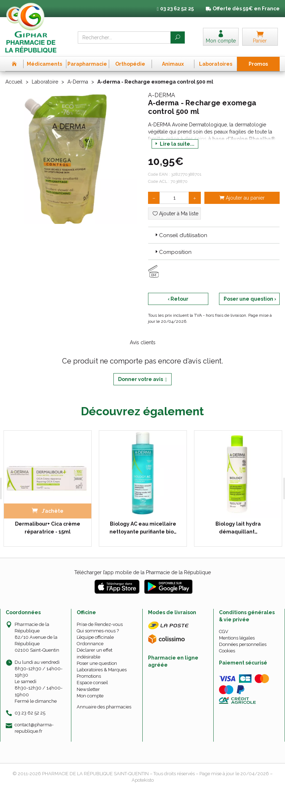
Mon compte (90, 695)
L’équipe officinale (95, 637)
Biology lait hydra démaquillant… (238, 528)
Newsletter (88, 689)
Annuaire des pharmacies (104, 707)
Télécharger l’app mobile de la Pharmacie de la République (142, 572)
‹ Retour (178, 299)
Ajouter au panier (242, 198)
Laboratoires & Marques (102, 669)
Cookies (227, 650)
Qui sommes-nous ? (98, 630)
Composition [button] (173, 252)
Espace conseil (92, 682)
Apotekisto (143, 780)
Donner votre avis (142, 379)
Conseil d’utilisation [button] (180, 235)
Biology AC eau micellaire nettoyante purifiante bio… (143, 528)
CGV (223, 631)
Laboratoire (45, 82)
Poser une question (97, 663)
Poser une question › (250, 299)
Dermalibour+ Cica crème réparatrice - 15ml (47, 528)
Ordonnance (90, 643)
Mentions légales (237, 638)
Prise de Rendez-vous (100, 624)
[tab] (214, 235)
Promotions (89, 676)
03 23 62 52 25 (30, 713)
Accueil (13, 82)
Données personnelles (242, 644)
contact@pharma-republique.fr (34, 728)
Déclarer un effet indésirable (94, 653)
